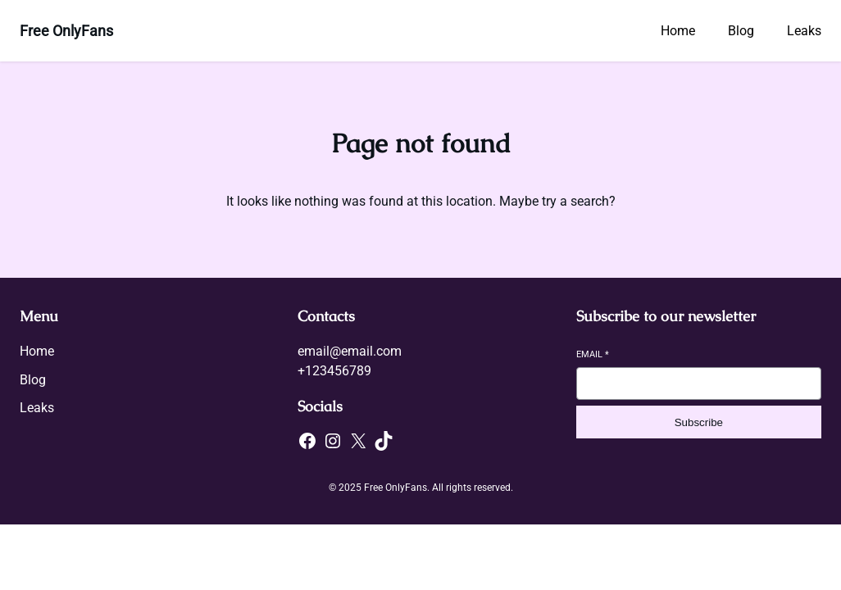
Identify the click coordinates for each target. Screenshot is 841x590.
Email (592, 354)
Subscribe (699, 422)
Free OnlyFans (66, 30)
